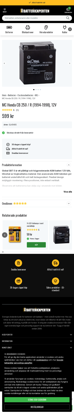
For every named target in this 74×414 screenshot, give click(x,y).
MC (36, 95)
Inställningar (37, 407)
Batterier (12, 95)
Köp (36, 244)
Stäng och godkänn (37, 399)
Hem (4, 95)
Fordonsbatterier (25, 95)
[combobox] (37, 18)
